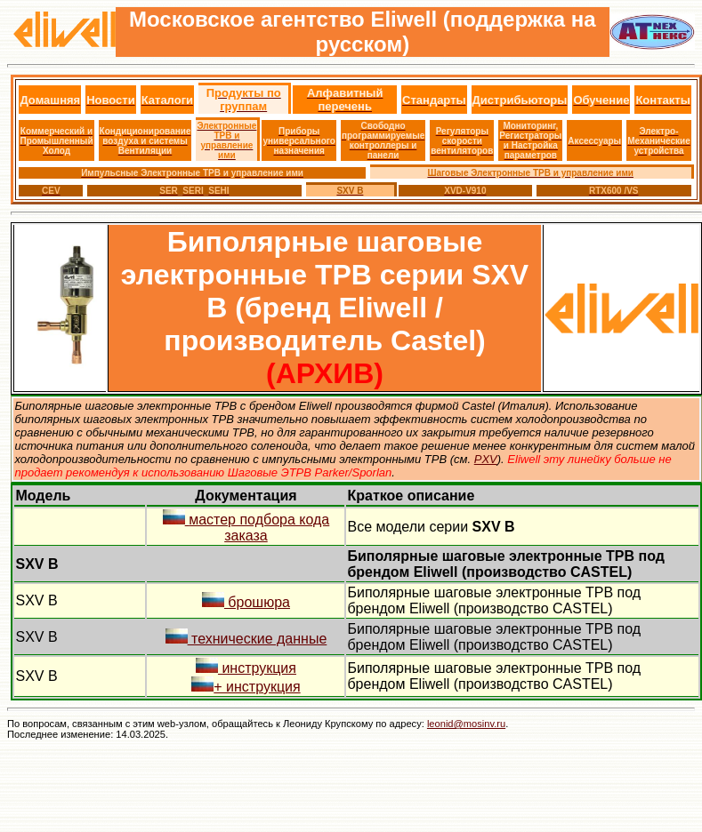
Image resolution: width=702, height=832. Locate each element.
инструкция (246, 668)
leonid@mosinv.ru (466, 723)
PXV (485, 459)
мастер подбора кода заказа (246, 527)
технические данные (246, 638)
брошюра (246, 602)
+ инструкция (245, 686)
